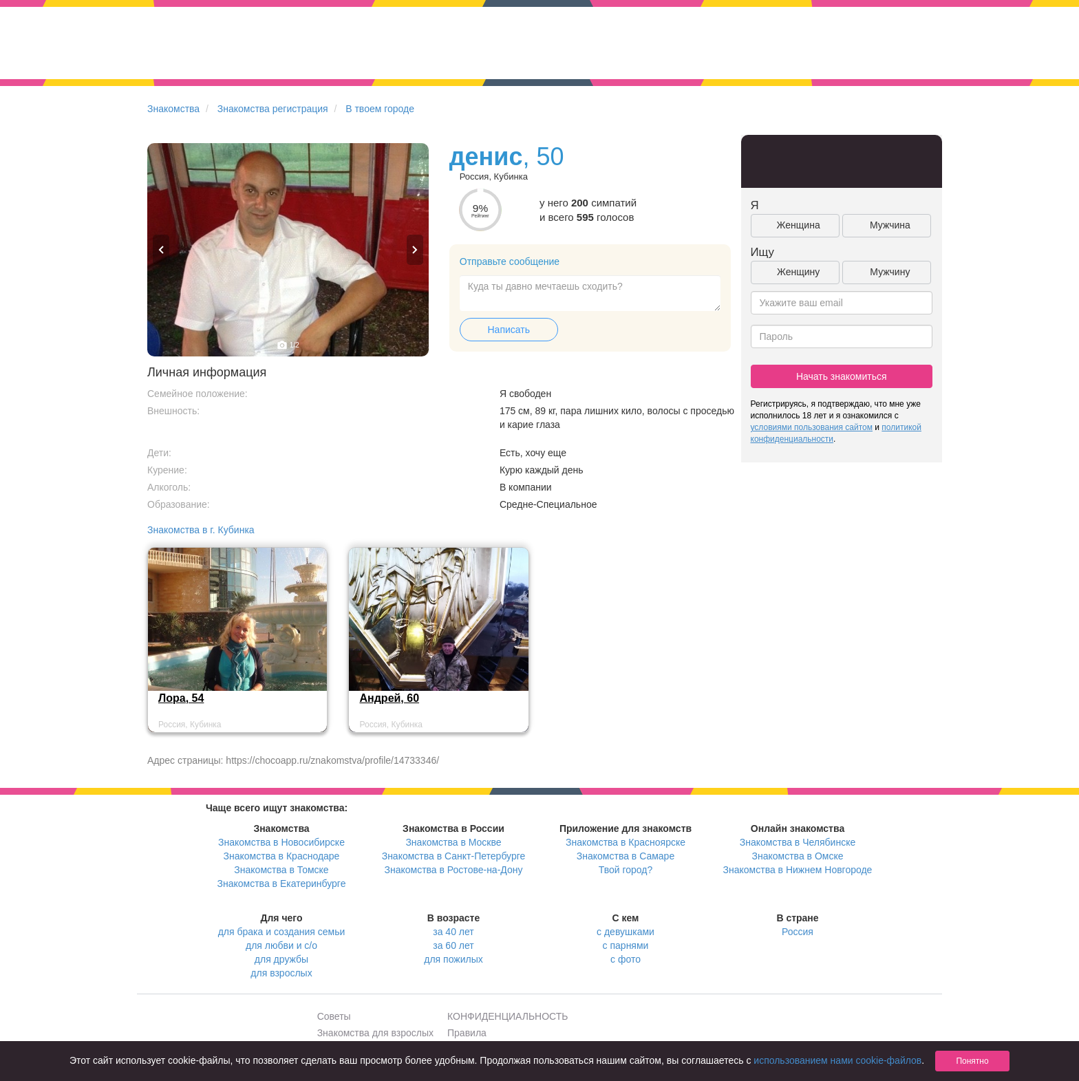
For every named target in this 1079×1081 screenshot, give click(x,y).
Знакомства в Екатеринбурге (281, 883)
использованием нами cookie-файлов (837, 1060)
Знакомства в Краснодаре (282, 855)
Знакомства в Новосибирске (281, 842)
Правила (467, 1032)
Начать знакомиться (841, 376)
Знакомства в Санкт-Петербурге (454, 855)
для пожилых (453, 959)
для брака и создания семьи (281, 931)
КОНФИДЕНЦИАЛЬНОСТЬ (507, 1016)
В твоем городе (379, 108)
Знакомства (173, 108)
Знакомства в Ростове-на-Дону (454, 869)
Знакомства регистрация (272, 108)
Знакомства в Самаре (625, 855)
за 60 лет (453, 945)
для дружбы (281, 959)
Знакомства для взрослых (375, 1032)
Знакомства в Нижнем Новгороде (798, 869)
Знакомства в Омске (798, 855)
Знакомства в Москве (453, 842)
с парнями (626, 945)
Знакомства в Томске (281, 869)
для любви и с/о (281, 945)
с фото (625, 959)
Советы (334, 1016)
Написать (509, 329)
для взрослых (281, 972)
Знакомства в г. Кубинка (201, 529)
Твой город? (626, 869)
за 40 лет (453, 931)
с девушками (625, 931)
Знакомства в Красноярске (625, 842)
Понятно (972, 1061)
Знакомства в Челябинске (797, 842)
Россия (797, 931)
